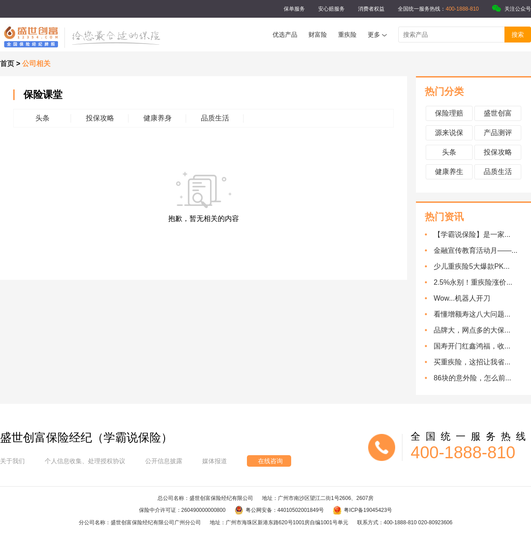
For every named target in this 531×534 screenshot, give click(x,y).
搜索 (518, 34)
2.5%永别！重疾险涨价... (473, 282)
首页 (7, 63)
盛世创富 (498, 113)
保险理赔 (449, 113)
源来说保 (449, 132)
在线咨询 (270, 460)
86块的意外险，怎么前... (472, 378)
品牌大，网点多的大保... (472, 330)
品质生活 (498, 171)
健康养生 (449, 171)
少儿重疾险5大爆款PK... (472, 266)
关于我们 (12, 460)
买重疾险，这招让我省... (472, 362)
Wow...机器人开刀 (462, 298)
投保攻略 (498, 152)
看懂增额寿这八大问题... (472, 314)
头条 (449, 152)
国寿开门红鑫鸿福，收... (472, 346)
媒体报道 (214, 460)
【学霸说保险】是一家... (472, 234)
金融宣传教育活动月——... (475, 250)
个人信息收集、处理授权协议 (85, 460)
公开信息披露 (163, 460)
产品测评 (498, 132)
